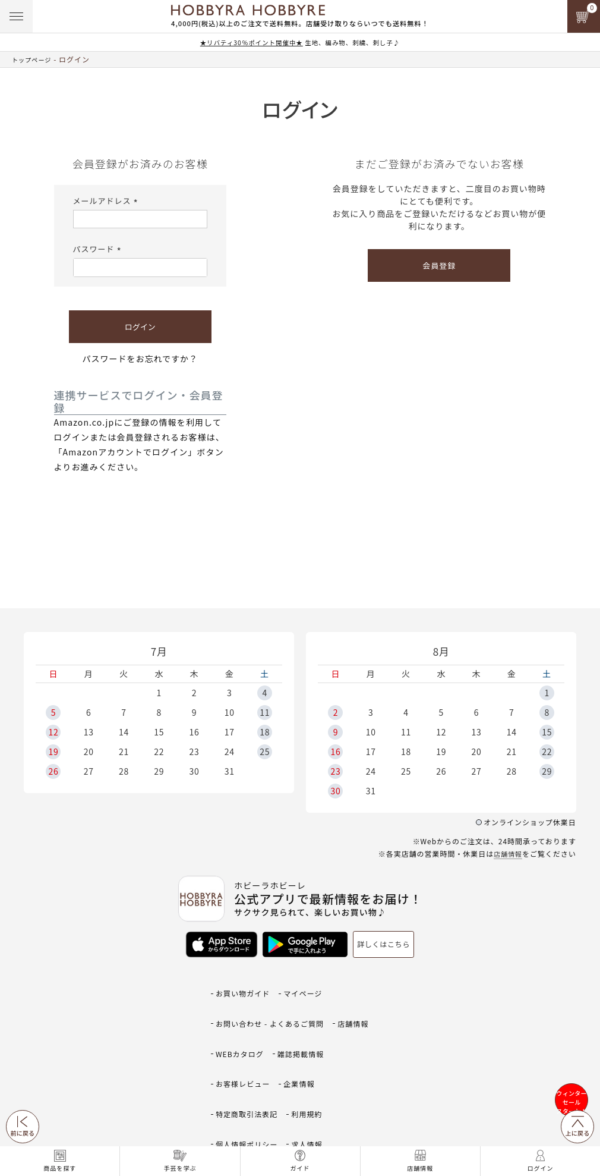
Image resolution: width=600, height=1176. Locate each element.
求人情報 (312, 1072)
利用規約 (312, 1055)
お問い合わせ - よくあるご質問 (273, 1002)
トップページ (35, 59)
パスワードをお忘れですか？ (140, 358)
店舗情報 (506, 853)
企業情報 (304, 1037)
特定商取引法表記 (249, 1055)
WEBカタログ (241, 1020)
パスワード (99, 248)
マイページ (308, 985)
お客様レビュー (245, 1037)
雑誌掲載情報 (306, 1020)
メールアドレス (107, 200)
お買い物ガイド (245, 985)
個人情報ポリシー (249, 1072)
